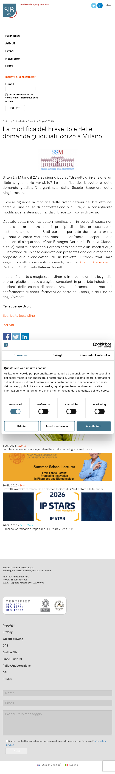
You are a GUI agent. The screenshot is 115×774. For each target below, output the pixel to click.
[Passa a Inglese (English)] (49, 764)
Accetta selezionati (57, 426)
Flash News (12, 36)
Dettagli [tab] (58, 355)
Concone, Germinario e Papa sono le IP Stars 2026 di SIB (38, 529)
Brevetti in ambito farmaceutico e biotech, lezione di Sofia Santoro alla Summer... (54, 489)
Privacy (7, 632)
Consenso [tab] (20, 355)
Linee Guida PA (12, 659)
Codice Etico (11, 652)
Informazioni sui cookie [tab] (95, 355)
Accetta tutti (93, 426)
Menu (108, 5)
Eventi (9, 51)
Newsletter (12, 58)
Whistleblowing (13, 639)
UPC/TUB (11, 66)
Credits (7, 679)
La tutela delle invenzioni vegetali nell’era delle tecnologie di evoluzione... (48, 449)
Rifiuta (21, 426)
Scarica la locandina (19, 315)
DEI (5, 672)
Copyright (9, 625)
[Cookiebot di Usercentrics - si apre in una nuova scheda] (95, 345)
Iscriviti (8, 325)
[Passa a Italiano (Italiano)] (71, 764)
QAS (5, 645)
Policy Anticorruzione (17, 665)
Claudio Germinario (95, 262)
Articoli (10, 43)
